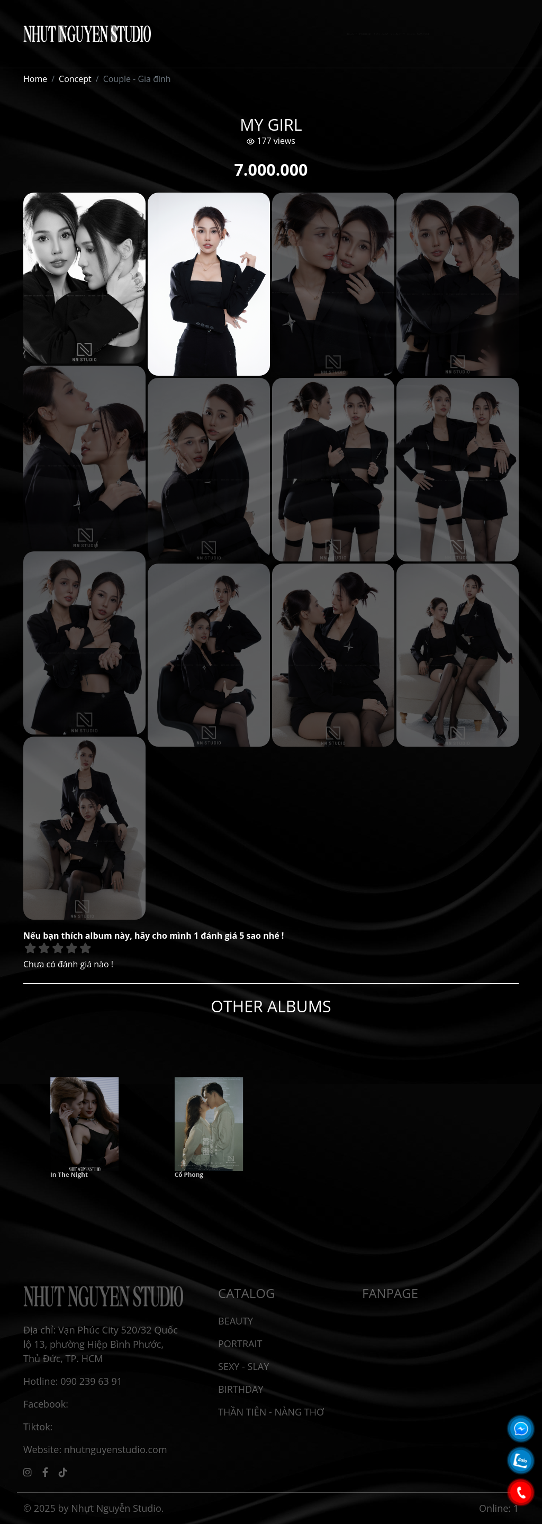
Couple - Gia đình (137, 79)
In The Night (76, 1153)
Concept (75, 79)
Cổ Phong (198, 1153)
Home (35, 79)
